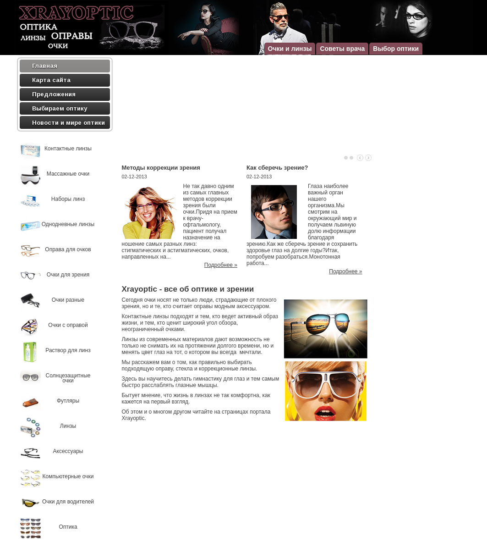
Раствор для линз (67, 350)
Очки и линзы (290, 48)
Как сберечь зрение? (277, 167)
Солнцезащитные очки (67, 378)
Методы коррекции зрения (161, 167)
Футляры (68, 401)
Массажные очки (68, 174)
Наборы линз (68, 199)
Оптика (68, 527)
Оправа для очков (68, 249)
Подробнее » (220, 265)
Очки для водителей (68, 501)
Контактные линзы (68, 148)
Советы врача (342, 48)
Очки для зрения (68, 274)
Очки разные (68, 300)
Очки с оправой (68, 325)
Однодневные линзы (68, 224)
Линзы (68, 426)
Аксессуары (68, 451)
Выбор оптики (396, 48)
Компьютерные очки (68, 476)
